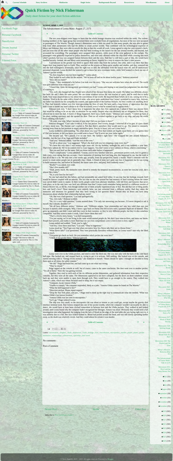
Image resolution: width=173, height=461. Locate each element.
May (166, 377)
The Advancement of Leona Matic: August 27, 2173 (163, 145)
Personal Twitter (10, 54)
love (97, 333)
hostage (91, 333)
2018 (165, 122)
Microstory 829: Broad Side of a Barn (164, 334)
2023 (165, 428)
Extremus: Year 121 (20, 123)
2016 (165, 114)
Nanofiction (8, 41)
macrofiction (104, 333)
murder (124, 333)
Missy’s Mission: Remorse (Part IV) (164, 352)
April (166, 139)
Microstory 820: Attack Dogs (164, 234)
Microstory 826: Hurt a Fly (164, 312)
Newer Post (51, 409)
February (164, 130)
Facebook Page (10, 28)
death (69, 333)
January (165, 126)
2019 (165, 411)
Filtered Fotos (9, 60)
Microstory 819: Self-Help (164, 228)
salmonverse (68, 335)
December (164, 406)
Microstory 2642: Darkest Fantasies (26, 135)
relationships (57, 335)
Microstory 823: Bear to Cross (164, 273)
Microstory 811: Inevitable (164, 152)
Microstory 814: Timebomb (164, 174)
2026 (165, 441)
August (165, 389)
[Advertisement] (62, 436)
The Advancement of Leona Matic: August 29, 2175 (163, 252)
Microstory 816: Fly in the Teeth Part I (163, 204)
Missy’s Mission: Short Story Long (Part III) (164, 295)
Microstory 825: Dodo (164, 288)
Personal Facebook (11, 34)
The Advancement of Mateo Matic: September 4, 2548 (25, 163)
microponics (115, 333)
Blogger (110, 459)
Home (96, 409)
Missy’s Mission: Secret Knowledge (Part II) (164, 242)
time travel (86, 335)
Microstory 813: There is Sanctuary (164, 166)
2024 (165, 432)
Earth (85, 333)
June (166, 381)
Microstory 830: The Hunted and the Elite (163, 343)
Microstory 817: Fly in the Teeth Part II (163, 211)
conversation (54, 333)
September (164, 393)
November (164, 402)
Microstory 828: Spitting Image (164, 327)
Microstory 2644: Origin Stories (24, 233)
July (166, 385)
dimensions (77, 333)
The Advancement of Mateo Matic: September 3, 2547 (25, 205)
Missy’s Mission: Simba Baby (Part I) (163, 188)
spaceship (77, 335)
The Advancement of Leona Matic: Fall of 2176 (163, 360)
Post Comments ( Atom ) (64, 415)
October (165, 398)
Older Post (140, 409)
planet (130, 333)
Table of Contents (95, 34)
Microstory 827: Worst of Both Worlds (164, 319)
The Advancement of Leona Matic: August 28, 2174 (163, 196)
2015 (165, 110)
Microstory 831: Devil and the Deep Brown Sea (164, 369)
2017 (165, 118)
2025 (165, 437)
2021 (165, 420)
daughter (63, 333)
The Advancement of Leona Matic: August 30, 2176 (163, 304)
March (165, 135)
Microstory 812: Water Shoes (164, 159)
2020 (165, 415)
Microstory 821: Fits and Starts (163, 260)
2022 (165, 424)
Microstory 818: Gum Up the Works (164, 220)
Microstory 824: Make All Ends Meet (164, 280)
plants (136, 333)
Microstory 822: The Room (163, 266)
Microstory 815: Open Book (164, 180)
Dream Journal (9, 47)
